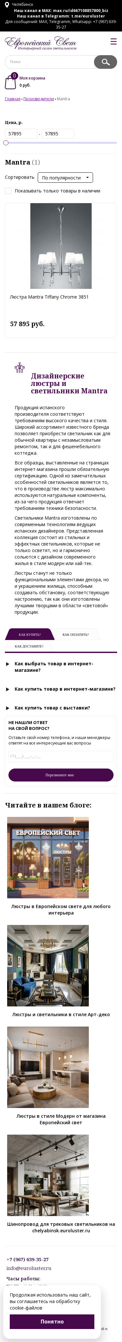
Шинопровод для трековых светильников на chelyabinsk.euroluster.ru (61, 1227)
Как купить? (30, 634)
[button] (65, 177)
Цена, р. (14, 122)
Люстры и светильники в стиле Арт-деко (61, 1014)
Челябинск (19, 4)
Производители (38, 99)
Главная (12, 99)
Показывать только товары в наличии (52, 191)
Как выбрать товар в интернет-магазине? (54, 666)
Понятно (52, 1321)
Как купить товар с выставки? (52, 708)
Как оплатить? (75, 634)
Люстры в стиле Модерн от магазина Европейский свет (61, 1119)
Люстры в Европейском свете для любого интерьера (61, 909)
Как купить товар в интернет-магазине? (65, 689)
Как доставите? (29, 646)
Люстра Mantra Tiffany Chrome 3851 (49, 297)
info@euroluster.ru (29, 1268)
